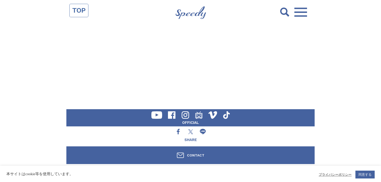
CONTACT (195, 155)
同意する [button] (365, 174)
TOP (79, 10)
